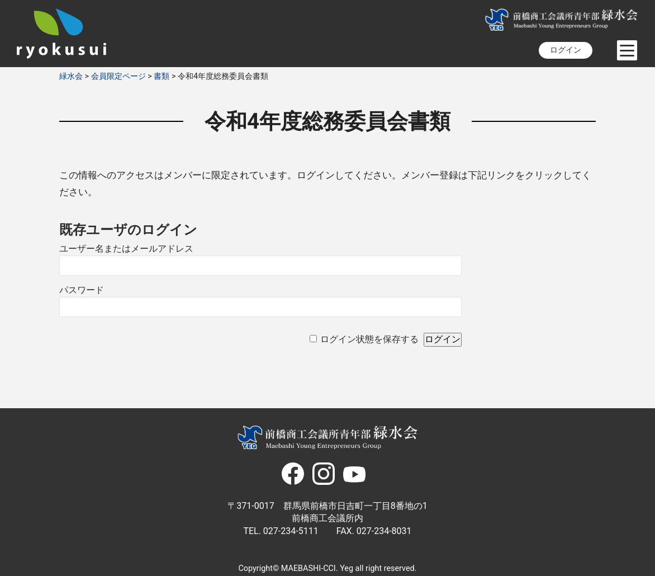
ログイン (565, 50)
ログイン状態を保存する (369, 339)
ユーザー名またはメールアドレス (126, 248)
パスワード (81, 290)
